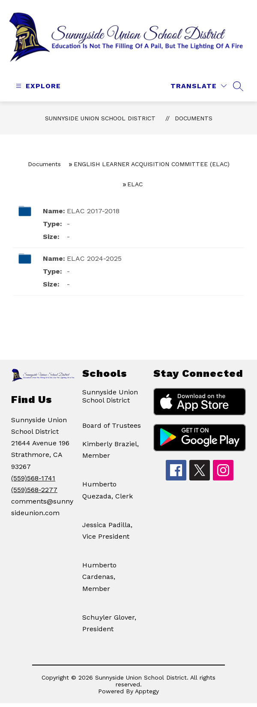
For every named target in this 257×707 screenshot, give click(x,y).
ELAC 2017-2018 (93, 211)
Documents (193, 118)
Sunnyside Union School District (100, 118)
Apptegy (147, 691)
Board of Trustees (111, 425)
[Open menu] (37, 86)
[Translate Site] (198, 86)
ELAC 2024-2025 (94, 258)
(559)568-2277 (34, 490)
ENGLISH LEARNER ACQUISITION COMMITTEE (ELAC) (152, 164)
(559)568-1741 (33, 478)
